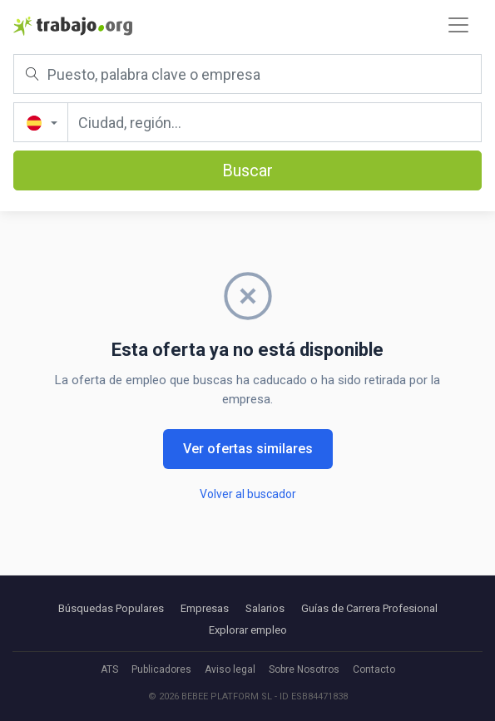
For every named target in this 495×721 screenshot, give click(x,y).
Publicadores (161, 669)
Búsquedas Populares (111, 608)
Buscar (247, 170)
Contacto (374, 669)
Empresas (205, 608)
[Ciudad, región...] (274, 122)
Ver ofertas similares (248, 449)
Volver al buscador (248, 494)
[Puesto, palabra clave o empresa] (247, 74)
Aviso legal (230, 669)
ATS (109, 669)
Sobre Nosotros (304, 669)
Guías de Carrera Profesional (369, 608)
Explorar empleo (248, 630)
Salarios (265, 608)
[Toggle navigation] (458, 25)
